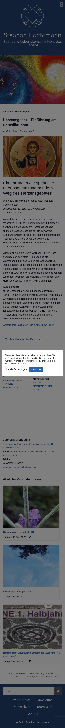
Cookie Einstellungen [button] (16, 369)
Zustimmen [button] (36, 369)
